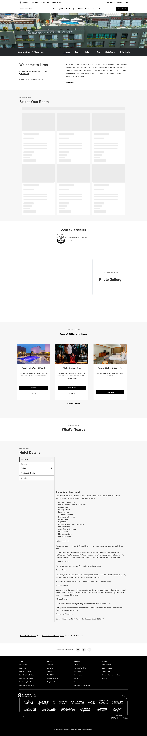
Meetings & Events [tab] (28, 473)
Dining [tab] (36, 468)
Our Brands (35, 2)
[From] (60, 9)
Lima (62, 636)
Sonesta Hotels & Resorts (28, 636)
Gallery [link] (87, 52)
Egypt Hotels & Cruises (26, 675)
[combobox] (37, 9)
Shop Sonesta (51, 682)
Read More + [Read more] (70, 82)
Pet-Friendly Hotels (25, 682)
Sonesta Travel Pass (80, 668)
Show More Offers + (73, 403)
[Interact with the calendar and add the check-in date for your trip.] (73, 9)
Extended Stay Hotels (26, 678)
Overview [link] (66, 52)
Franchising (78, 675)
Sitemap (104, 678)
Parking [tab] (24, 464)
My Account (50, 668)
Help (126, 2)
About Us (77, 664)
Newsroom (77, 682)
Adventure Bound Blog (26, 685)
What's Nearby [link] (110, 52)
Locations (22, 668)
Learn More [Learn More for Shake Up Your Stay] (72, 394)
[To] (68, 9)
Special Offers (45, 2)
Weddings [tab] (24, 478)
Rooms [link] (77, 52)
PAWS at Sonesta (52, 678)
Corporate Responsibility (82, 685)
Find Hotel (122, 9)
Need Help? (50, 671)
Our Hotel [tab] (36, 460)
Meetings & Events (57, 2)
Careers (76, 678)
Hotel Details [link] (125, 52)
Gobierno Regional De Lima (50, 636)
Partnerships (78, 671)
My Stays (119, 2)
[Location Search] (37, 9)
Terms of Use (106, 671)
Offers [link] (97, 52)
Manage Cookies (107, 668)
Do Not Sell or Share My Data (111, 675)
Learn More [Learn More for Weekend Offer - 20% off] (33, 394)
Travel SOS (50, 675)
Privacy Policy (106, 664)
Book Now (33, 388)
